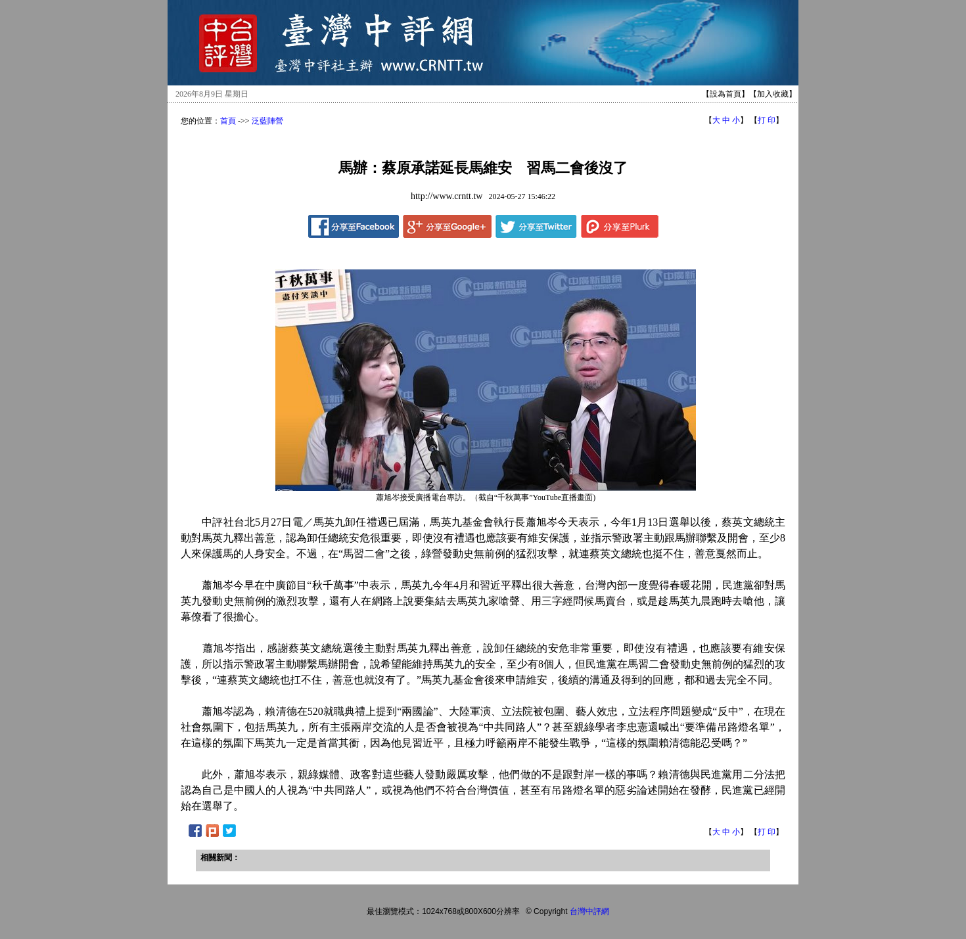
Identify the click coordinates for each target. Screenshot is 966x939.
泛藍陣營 (267, 121)
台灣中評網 (589, 911)
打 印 (766, 120)
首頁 (228, 121)
